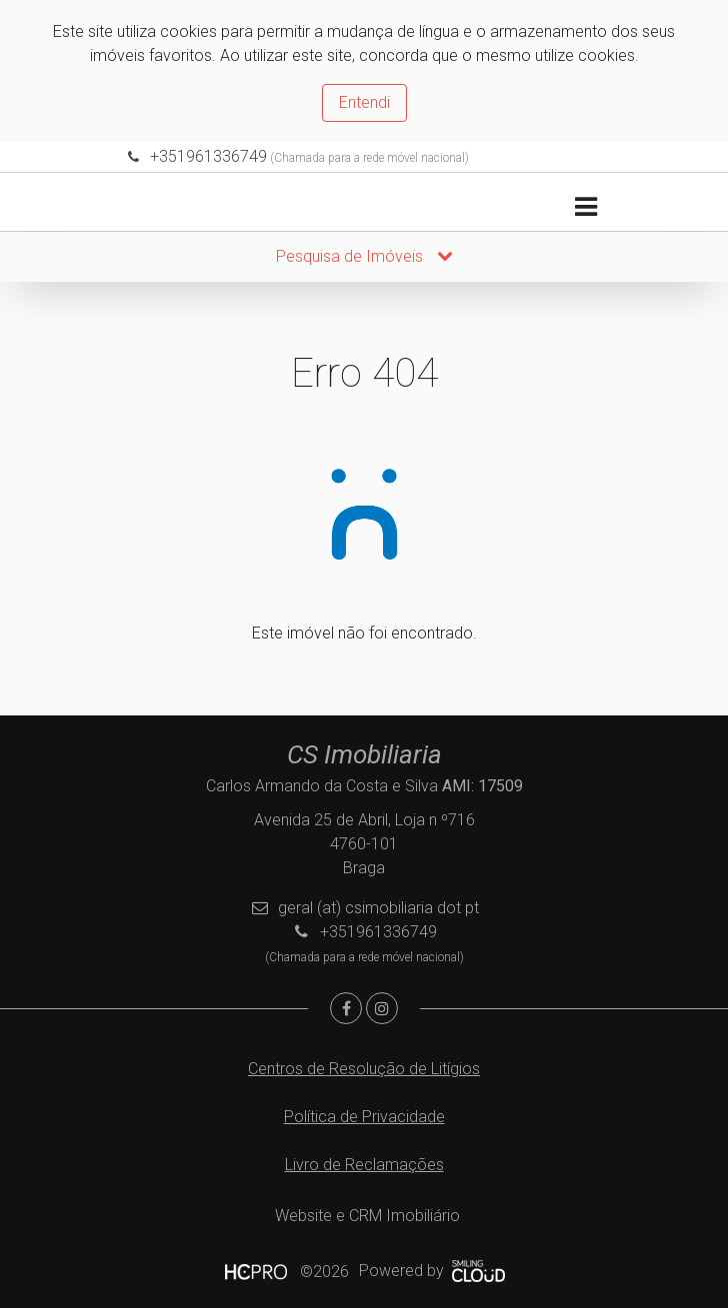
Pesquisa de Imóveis (364, 256)
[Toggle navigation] (585, 207)
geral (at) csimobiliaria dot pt (378, 907)
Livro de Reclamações (364, 1164)
